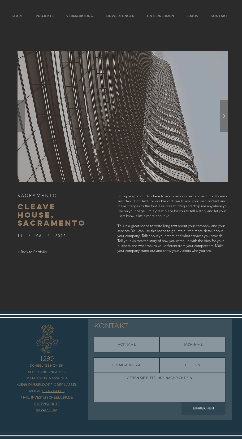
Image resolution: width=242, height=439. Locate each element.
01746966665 (53, 391)
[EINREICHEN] (203, 408)
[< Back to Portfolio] (32, 251)
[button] (122, 116)
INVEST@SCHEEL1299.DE (52, 397)
